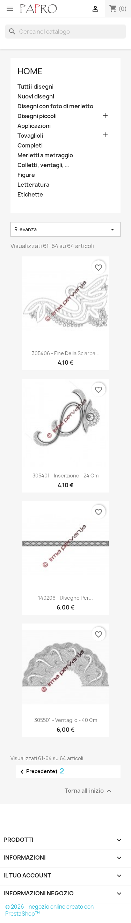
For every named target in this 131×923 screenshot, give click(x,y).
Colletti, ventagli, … (43, 165)
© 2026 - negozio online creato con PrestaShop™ (49, 910)
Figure (26, 175)
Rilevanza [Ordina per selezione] (65, 229)
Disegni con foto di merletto (55, 106)
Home (30, 71)
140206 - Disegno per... (65, 597)
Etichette (30, 194)
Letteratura (33, 184)
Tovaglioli (30, 135)
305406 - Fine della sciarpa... (66, 353)
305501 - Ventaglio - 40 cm (65, 720)
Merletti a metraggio (45, 155)
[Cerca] (65, 32)
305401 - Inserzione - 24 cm (65, 475)
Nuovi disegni (35, 96)
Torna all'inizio (89, 791)
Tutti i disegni (35, 86)
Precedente (36, 771)
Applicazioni (34, 126)
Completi (30, 145)
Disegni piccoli (37, 116)
